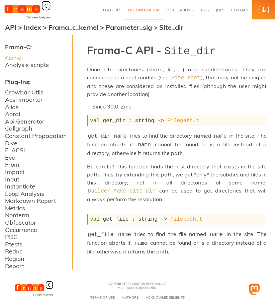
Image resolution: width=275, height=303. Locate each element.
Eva (10, 157)
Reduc (13, 251)
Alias (12, 107)
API (10, 27)
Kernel (14, 58)
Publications (179, 10)
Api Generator (24, 121)
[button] (263, 9)
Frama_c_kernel (74, 27)
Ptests (13, 244)
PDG (11, 237)
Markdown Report (30, 201)
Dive (11, 143)
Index (33, 27)
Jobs (220, 10)
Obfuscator (20, 222)
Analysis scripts (27, 65)
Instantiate (20, 186)
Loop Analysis (24, 194)
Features (112, 10)
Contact (240, 10)
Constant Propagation (36, 136)
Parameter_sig (130, 27)
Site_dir (171, 27)
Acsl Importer (24, 99)
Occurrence (21, 230)
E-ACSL (16, 150)
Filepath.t (183, 118)
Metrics (15, 208)
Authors (130, 291)
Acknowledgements (165, 291)
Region (14, 258)
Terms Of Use (102, 291)
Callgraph (18, 128)
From (12, 164)
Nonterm (17, 215)
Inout (12, 179)
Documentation (144, 10)
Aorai (12, 114)
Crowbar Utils (24, 92)
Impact (14, 172)
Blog (204, 10)
